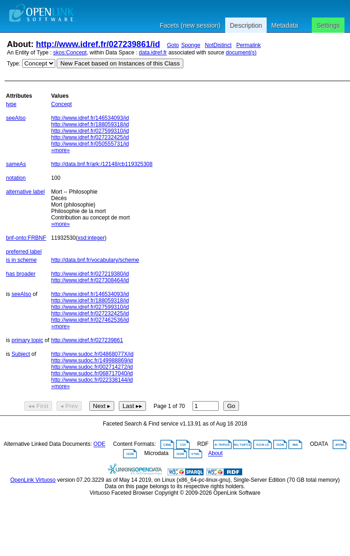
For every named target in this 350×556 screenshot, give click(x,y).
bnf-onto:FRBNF (26, 238)
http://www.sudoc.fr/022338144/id (92, 380)
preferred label (23, 251)
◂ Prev (69, 405)
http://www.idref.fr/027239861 (87, 340)
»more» (60, 150)
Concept (61, 104)
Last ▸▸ (132, 405)
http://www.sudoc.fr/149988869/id (92, 360)
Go (231, 405)
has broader (20, 274)
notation (16, 178)
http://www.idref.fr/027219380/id (90, 274)
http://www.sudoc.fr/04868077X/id (92, 354)
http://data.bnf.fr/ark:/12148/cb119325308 (101, 164)
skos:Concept (70, 52)
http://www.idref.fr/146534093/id (90, 118)
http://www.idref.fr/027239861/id (98, 44)
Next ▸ (102, 405)
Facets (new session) (190, 25)
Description (246, 25)
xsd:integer (91, 238)
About (215, 453)
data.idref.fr (153, 52)
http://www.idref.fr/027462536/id (90, 320)
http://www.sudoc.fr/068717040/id (92, 373)
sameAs (16, 164)
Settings (328, 25)
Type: (13, 63)
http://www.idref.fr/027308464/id (90, 280)
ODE (99, 444)
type (11, 104)
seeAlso (16, 118)
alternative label (25, 192)
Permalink (248, 45)
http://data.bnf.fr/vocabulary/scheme (95, 260)
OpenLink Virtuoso (33, 480)
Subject (21, 354)
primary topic (27, 340)
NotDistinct (218, 45)
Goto (173, 45)
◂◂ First (38, 405)
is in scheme (21, 260)
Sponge (190, 45)
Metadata (284, 25)
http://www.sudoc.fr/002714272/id (92, 367)
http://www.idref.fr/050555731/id (90, 144)
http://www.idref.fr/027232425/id (90, 137)
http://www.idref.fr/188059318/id (90, 124)
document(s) (241, 52)
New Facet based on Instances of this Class (120, 63)
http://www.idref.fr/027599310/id (90, 131)
